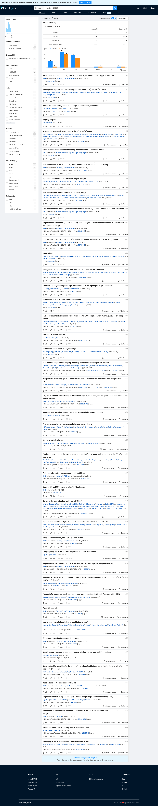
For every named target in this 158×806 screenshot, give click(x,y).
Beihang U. (51, 134)
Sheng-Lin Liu (98, 321)
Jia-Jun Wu (55, 506)
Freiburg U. (77, 256)
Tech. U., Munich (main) (60, 365)
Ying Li (45, 134)
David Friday (46, 256)
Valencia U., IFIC (57, 460)
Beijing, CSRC (119, 134)
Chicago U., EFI (54, 272)
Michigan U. (56, 415)
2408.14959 (73, 432)
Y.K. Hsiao (65, 289)
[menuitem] (137, 8)
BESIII (44, 153)
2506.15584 (51, 261)
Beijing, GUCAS (53, 139)
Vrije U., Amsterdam (49, 258)
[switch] (113, 18)
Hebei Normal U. (79, 302)
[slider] (7, 33)
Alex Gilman (46, 109)
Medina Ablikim (61, 153)
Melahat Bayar (105, 460)
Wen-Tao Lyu (90, 524)
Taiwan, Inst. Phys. (59, 302)
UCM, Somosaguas (109, 272)
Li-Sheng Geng (87, 134)
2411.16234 (114, 370)
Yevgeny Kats (64, 272)
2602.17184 (51, 81)
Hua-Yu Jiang (67, 427)
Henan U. (76, 92)
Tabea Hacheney (67, 195)
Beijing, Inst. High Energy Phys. (76, 153)
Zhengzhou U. (56, 92)
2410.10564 (108, 387)
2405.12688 (73, 543)
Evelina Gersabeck (67, 256)
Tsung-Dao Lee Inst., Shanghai (104, 302)
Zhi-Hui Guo (70, 302)
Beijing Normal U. (72, 305)
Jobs (65, 13)
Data (104, 13)
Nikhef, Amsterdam (68, 78)
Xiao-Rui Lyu (62, 181)
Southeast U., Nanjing (93, 460)
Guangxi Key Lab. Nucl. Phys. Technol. (72, 504)
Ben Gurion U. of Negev (76, 272)
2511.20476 (83, 170)
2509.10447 (78, 200)
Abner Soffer (121, 272)
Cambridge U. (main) (86, 365)
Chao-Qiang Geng (48, 321)
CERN (121, 195)
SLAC (54, 368)
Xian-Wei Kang (61, 305)
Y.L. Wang (46, 289)
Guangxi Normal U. (77, 462)
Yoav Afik (45, 272)
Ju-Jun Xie (85, 136)
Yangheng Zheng (83, 181)
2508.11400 (51, 214)
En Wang (70, 134)
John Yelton (66, 401)
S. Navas (59, 443)
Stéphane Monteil (80, 198)
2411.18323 (51, 354)
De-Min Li (106, 92)
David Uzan (51, 275)
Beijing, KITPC (55, 338)
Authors (54, 13)
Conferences (91, 13)
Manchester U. (55, 256)
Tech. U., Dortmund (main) (81, 195)
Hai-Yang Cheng (48, 302)
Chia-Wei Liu (74, 321)
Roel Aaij (59, 78)
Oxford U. (65, 109)
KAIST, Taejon (107, 134)
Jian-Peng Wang (48, 352)
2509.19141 (81, 184)
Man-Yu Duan (47, 460)
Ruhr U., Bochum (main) (115, 365)
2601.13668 (81, 141)
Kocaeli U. (114, 460)
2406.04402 (83, 277)
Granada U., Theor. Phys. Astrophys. (73, 443)
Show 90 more (11, 123)
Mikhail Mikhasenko (100, 365)
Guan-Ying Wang (67, 92)
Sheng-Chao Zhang (49, 524)
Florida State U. (56, 401)
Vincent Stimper (74, 365)
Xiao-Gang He (90, 302)
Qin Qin (68, 352)
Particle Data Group (49, 443)
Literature (41, 13)
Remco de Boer (47, 122)
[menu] (138, 8)
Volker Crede (47, 401)
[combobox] (78, 8)
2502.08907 (51, 307)
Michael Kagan (47, 368)
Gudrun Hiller (95, 195)
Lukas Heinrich (62, 368)
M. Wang (59, 476)
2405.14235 (80, 529)
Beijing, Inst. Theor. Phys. (58, 324)
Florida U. (73, 401)
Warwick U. (53, 555)
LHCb (44, 78)
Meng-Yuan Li (47, 92)
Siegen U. (95, 256)
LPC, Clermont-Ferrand (94, 198)
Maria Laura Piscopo (105, 256)
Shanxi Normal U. (55, 289)
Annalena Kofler (48, 365)
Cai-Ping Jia (46, 427)
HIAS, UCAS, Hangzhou (61, 321)
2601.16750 (67, 111)
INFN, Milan (66, 476)
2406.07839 (83, 513)
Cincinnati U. (55, 109)
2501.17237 (73, 326)
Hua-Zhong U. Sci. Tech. (79, 352)
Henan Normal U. (96, 92)
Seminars (77, 13)
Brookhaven (57, 195)
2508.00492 (81, 231)
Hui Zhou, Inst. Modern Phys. (52, 136)
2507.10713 (81, 245)
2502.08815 (84, 404)
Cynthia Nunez (47, 415)
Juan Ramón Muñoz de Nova (94, 272)
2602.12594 (51, 97)
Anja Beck (46, 555)
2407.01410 (80, 465)
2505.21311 (73, 291)
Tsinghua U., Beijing (97, 508)
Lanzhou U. (54, 181)
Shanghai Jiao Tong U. (86, 321)
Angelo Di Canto (48, 195)
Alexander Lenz (86, 256)
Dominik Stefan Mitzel (49, 198)
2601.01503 (51, 155)
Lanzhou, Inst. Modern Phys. (72, 136)
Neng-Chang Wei (85, 92)
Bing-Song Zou (52, 508)
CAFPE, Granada (93, 443)
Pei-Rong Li (46, 181)
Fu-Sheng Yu (92, 352)
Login (153, 8)
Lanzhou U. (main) (59, 352)
